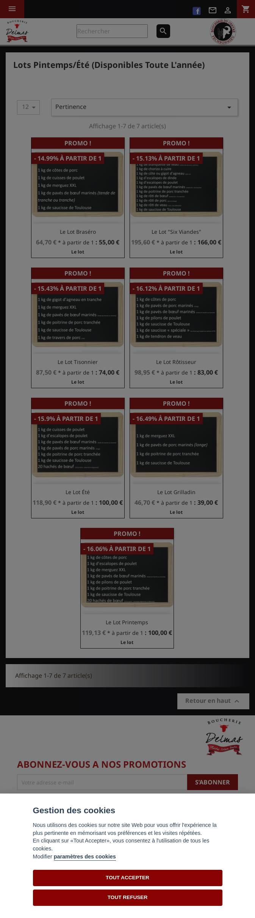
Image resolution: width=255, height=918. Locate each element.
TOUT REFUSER (127, 897)
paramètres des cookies (85, 856)
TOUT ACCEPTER (127, 877)
